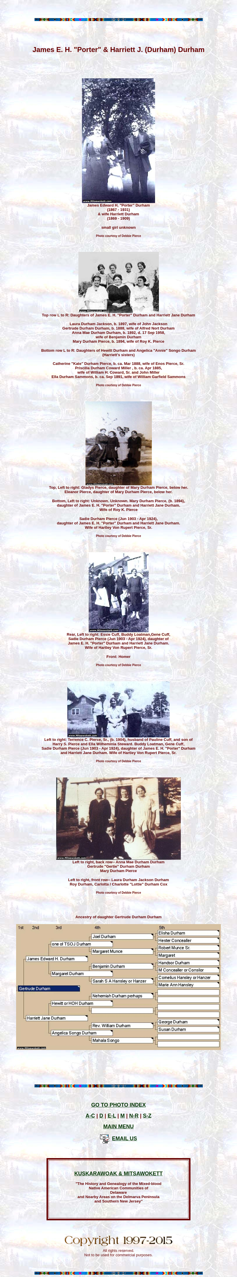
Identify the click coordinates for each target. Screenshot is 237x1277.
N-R (133, 1116)
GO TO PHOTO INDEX (118, 1105)
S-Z (147, 1116)
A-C (90, 1116)
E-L (112, 1116)
